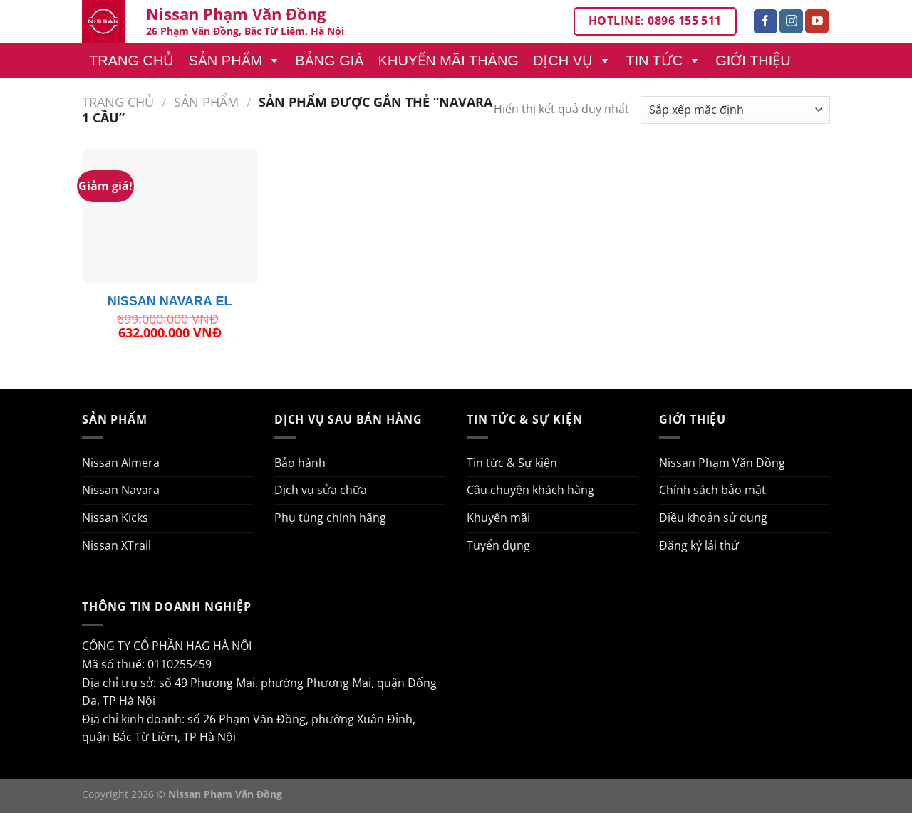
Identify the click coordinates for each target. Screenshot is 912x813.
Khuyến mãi (498, 517)
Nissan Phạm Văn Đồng (722, 463)
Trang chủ (131, 60)
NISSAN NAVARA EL (170, 301)
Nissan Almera (121, 463)
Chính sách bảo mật (712, 490)
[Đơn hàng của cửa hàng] (735, 110)
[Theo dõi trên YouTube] (817, 21)
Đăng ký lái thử (699, 545)
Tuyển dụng (498, 545)
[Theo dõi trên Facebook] (765, 21)
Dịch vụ (572, 60)
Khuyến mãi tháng (448, 60)
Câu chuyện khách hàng (530, 490)
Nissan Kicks (115, 517)
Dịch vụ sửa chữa (320, 490)
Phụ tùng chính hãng (330, 517)
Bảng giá (329, 60)
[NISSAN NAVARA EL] (170, 216)
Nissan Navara (121, 490)
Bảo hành (300, 463)
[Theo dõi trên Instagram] (791, 21)
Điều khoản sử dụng (713, 517)
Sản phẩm (234, 60)
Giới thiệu (753, 60)
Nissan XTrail (116, 545)
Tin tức (663, 60)
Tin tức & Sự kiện (512, 463)
